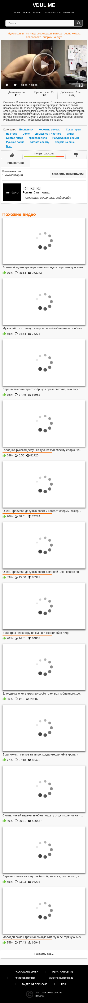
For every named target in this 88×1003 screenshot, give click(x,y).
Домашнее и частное (48, 133)
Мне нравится (12, 155)
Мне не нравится (76, 155)
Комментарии (11, 171)
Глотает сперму (39, 142)
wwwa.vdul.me (54, 992)
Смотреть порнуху (61, 978)
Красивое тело (37, 137)
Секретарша (73, 129)
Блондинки (26, 129)
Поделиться (16, 163)
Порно (17, 13)
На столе (11, 133)
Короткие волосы (50, 129)
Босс (9, 146)
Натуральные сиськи (65, 137)
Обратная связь (62, 971)
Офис (26, 133)
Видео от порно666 (34, 984)
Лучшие (36, 13)
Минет (70, 133)
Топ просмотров (52, 13)
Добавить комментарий (68, 174)
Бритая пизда (14, 137)
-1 (38, 188)
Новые (26, 13)
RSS (63, 984)
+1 (32, 188)
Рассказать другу (26, 971)
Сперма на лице (65, 142)
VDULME (44, 5)
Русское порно (15, 142)
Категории (68, 13)
